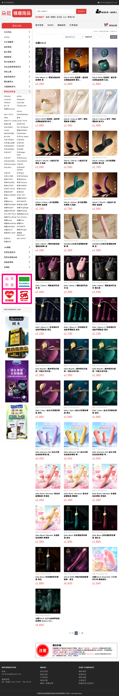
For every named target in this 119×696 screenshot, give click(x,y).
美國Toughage (23, 207)
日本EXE (20, 142)
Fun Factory (22, 217)
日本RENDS (9, 145)
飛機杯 (53, 17)
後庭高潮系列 (17, 76)
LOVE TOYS (22, 120)
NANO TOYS (9, 188)
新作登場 (39, 25)
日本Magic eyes (21, 153)
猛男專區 (17, 46)
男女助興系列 (17, 61)
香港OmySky (9, 182)
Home (96, 31)
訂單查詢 (74, 25)
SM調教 (17, 247)
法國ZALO (8, 229)
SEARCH (81, 11)
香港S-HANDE (10, 194)
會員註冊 (104, 12)
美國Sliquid (8, 207)
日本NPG (20, 139)
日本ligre (20, 172)
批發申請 (82, 674)
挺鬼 (6, 198)
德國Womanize (10, 223)
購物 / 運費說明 (46, 683)
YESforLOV (21, 105)
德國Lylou (8, 220)
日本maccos (22, 157)
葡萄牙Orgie (22, 229)
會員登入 (113, 12)
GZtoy (19, 111)
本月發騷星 (17, 41)
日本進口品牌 (9, 142)
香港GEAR (8, 191)
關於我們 (82, 671)
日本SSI (20, 164)
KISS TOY (21, 194)
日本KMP (20, 145)
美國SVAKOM (9, 210)
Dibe (6, 117)
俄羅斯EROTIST (21, 233)
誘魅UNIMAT (22, 130)
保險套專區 (17, 262)
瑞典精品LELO (23, 213)
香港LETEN (8, 185)
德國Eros (20, 220)
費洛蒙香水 (17, 81)
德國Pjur (20, 223)
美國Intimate (22, 210)
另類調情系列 (17, 86)
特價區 (17, 267)
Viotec (6, 130)
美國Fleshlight (10, 204)
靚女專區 (17, 51)
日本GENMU (9, 149)
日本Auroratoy (10, 164)
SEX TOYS (8, 114)
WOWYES (21, 123)
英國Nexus (8, 201)
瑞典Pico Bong (10, 217)
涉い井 (6, 105)
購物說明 (62, 25)
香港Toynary (22, 182)
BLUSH (7, 136)
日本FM (7, 172)
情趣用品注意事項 (86, 683)
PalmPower (21, 133)
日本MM (20, 149)
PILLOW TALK (10, 213)
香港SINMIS (22, 185)
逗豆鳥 (59, 17)
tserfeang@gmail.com (108, 2)
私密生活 (20, 191)
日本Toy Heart (22, 136)
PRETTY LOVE (10, 120)
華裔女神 (71, 17)
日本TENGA (9, 139)
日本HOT (7, 152)
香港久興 (7, 123)
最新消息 (44, 674)
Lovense (7, 99)
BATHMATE (21, 201)
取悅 (18, 117)
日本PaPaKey (22, 176)
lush (65, 17)
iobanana (21, 99)
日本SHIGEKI (9, 161)
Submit (113, 36)
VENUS (7, 102)
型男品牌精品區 (17, 257)
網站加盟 (82, 677)
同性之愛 (17, 71)
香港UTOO (8, 179)
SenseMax (8, 127)
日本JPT (7, 157)
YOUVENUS (22, 161)
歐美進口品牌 (22, 204)
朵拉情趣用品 (9, 2)
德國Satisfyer (9, 226)
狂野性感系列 (17, 252)
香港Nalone (21, 179)
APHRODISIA (22, 114)
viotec (17, 36)
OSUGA (7, 96)
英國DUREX (22, 198)
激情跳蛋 (17, 56)
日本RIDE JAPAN (21, 168)
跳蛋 (48, 17)
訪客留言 (82, 680)
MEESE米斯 (9, 133)
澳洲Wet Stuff (9, 232)
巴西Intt (7, 238)
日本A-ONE (8, 176)
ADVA (19, 96)
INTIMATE (21, 226)
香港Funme (21, 188)
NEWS (50, 25)
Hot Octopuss (22, 127)
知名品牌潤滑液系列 (17, 66)
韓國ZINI (7, 241)
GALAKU (7, 167)
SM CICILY (21, 238)
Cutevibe (20, 102)
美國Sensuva (9, 108)
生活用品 (17, 31)
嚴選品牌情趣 (17, 91)
